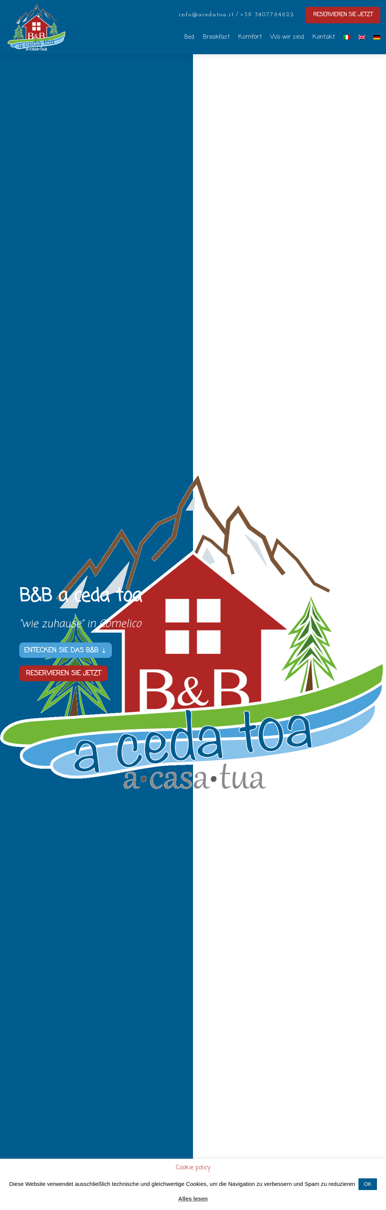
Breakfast (216, 37)
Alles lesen (193, 1198)
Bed (189, 37)
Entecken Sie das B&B (61, 650)
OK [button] (367, 1184)
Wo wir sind (287, 37)
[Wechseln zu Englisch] (361, 37)
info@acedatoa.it (206, 15)
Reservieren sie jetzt (343, 15)
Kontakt (323, 37)
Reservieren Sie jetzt (63, 673)
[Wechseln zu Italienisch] (346, 37)
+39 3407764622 (267, 15)
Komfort (250, 37)
